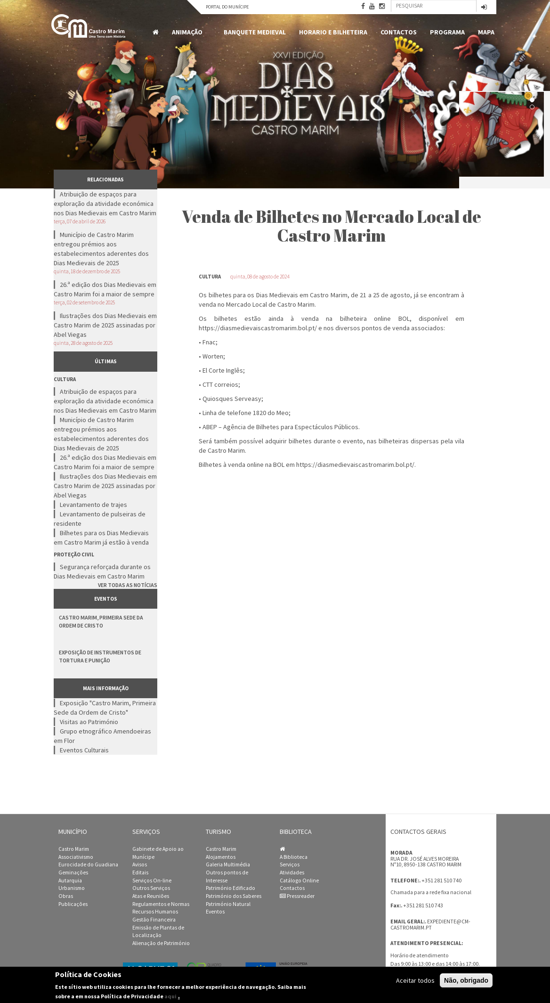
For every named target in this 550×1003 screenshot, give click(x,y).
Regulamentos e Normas (160, 904)
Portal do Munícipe (227, 7)
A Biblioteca (293, 857)
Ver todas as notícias (127, 584)
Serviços (289, 864)
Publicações (73, 904)
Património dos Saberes (233, 896)
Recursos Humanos (155, 911)
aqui (170, 996)
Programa (447, 32)
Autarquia (70, 880)
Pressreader (297, 896)
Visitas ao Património (89, 722)
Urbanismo (71, 888)
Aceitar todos (415, 980)
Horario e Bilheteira (333, 32)
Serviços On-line (151, 880)
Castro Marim (73, 849)
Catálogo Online (299, 880)
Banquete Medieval (255, 32)
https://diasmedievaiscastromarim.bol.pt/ (258, 328)
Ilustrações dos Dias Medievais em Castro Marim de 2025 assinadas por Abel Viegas (105, 325)
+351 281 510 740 (441, 880)
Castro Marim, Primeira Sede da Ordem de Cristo (101, 621)
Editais (140, 872)
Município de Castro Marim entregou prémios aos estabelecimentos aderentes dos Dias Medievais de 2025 (101, 248)
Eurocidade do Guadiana (88, 864)
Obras (65, 896)
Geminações (73, 872)
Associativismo (75, 857)
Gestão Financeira (154, 919)
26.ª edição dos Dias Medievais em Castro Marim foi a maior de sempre (105, 289)
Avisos (139, 864)
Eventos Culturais (84, 750)
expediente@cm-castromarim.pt (430, 924)
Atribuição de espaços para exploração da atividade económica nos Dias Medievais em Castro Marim (105, 203)
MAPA (486, 32)
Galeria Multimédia (228, 864)
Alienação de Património (161, 943)
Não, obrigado (466, 980)
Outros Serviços (151, 888)
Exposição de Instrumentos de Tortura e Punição (100, 656)
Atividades (292, 872)
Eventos (215, 911)
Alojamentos (220, 857)
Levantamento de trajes (93, 504)
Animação (188, 32)
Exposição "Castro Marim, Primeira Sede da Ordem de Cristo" (105, 708)
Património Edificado (230, 888)
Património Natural (228, 904)
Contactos (398, 32)
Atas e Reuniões (150, 896)
